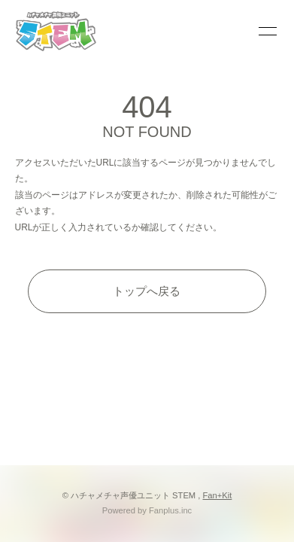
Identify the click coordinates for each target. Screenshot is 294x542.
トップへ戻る (146, 291)
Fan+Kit (217, 495)
